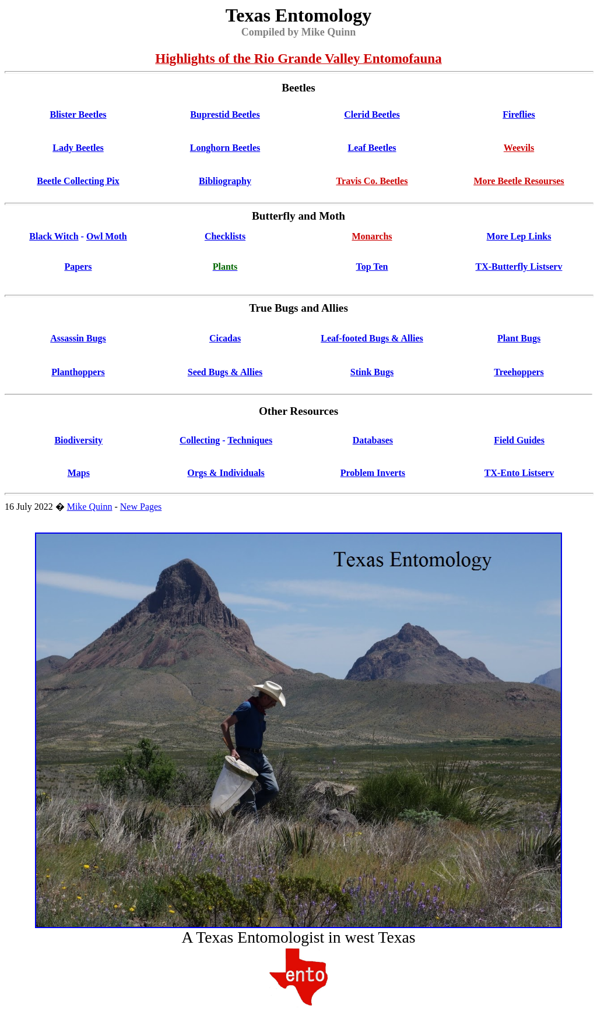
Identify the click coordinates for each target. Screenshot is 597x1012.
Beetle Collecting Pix (78, 181)
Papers (78, 266)
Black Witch (53, 236)
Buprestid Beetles (224, 114)
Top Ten (372, 266)
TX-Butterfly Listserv (519, 266)
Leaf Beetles (371, 148)
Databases (373, 440)
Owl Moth (106, 236)
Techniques (249, 440)
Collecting (200, 440)
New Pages (141, 507)
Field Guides (519, 440)
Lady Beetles (78, 148)
